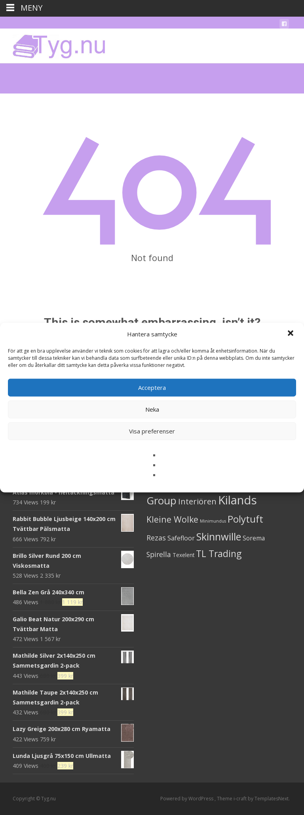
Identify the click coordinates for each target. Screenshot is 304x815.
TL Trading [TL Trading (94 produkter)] (218, 554)
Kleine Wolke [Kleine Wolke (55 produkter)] (172, 519)
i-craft (241, 798)
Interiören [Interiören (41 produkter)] (197, 501)
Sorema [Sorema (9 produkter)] (254, 538)
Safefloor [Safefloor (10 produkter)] (181, 538)
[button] (291, 334)
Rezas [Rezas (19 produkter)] (156, 537)
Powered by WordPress (187, 798)
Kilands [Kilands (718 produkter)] (237, 500)
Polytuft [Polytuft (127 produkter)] (245, 518)
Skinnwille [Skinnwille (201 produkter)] (218, 536)
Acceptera (152, 387)
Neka (152, 409)
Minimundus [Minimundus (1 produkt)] (213, 521)
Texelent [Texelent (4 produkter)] (183, 555)
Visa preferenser (152, 431)
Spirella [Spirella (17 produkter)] (158, 554)
